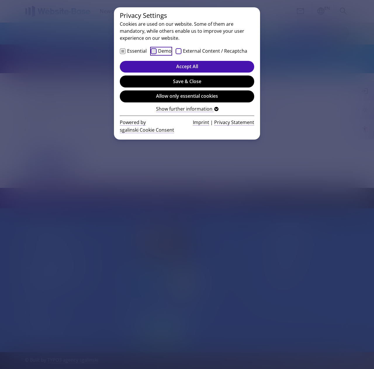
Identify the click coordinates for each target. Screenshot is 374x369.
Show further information (187, 109)
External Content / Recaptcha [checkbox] (215, 51)
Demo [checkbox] (165, 51)
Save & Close (187, 81)
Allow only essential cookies (187, 96)
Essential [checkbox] (137, 51)
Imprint (201, 122)
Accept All (187, 66)
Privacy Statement (234, 122)
